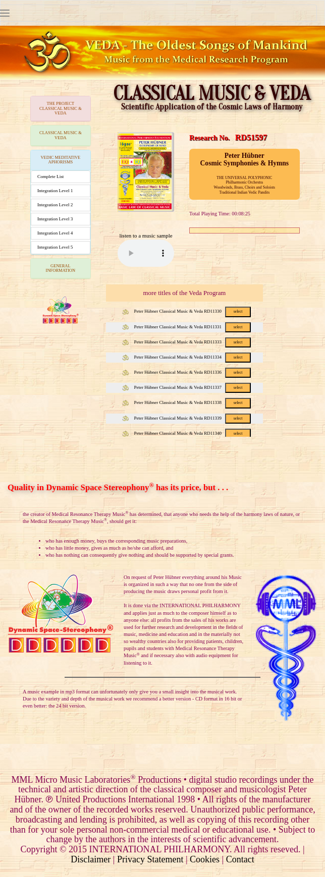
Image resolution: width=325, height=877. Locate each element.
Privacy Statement (150, 859)
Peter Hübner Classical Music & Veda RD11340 (186, 433)
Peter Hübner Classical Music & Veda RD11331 (186, 326)
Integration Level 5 (55, 247)
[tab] (60, 108)
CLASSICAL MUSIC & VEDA (60, 135)
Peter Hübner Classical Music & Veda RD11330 (186, 311)
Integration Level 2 (55, 204)
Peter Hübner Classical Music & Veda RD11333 (186, 341)
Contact (240, 859)
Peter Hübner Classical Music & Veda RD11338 (186, 402)
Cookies (205, 859)
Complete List (50, 176)
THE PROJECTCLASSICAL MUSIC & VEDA (60, 108)
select (238, 311)
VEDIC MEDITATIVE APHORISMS (60, 159)
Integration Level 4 (55, 233)
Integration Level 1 (55, 190)
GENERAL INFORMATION (61, 268)
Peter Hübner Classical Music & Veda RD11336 (186, 372)
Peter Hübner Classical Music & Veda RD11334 (186, 357)
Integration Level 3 (55, 218)
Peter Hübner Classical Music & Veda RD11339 (186, 418)
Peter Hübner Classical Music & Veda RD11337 (186, 387)
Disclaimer (91, 859)
